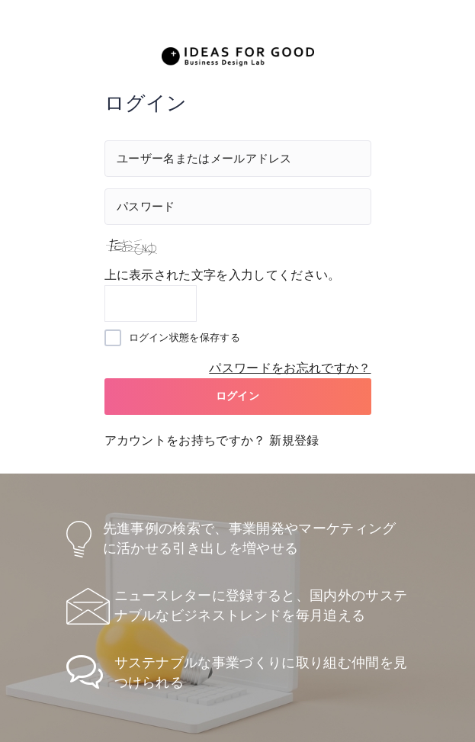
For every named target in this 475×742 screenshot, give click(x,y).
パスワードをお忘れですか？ (290, 367)
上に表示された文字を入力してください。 (222, 274)
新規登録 (294, 440)
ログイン (237, 396)
